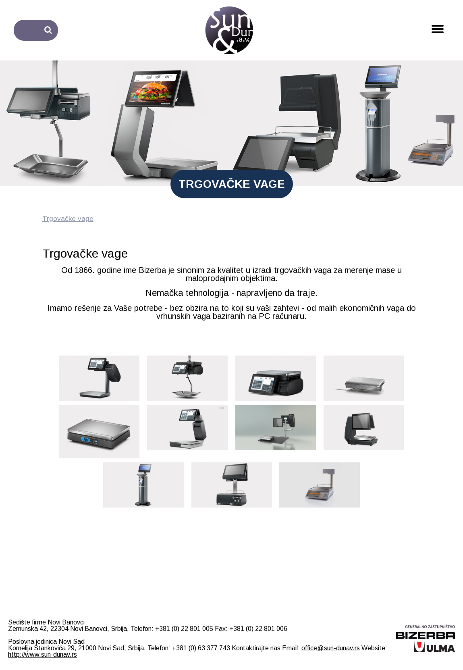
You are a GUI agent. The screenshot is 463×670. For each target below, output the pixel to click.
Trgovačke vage (67, 219)
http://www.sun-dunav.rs (42, 654)
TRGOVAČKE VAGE (232, 184)
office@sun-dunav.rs (330, 648)
